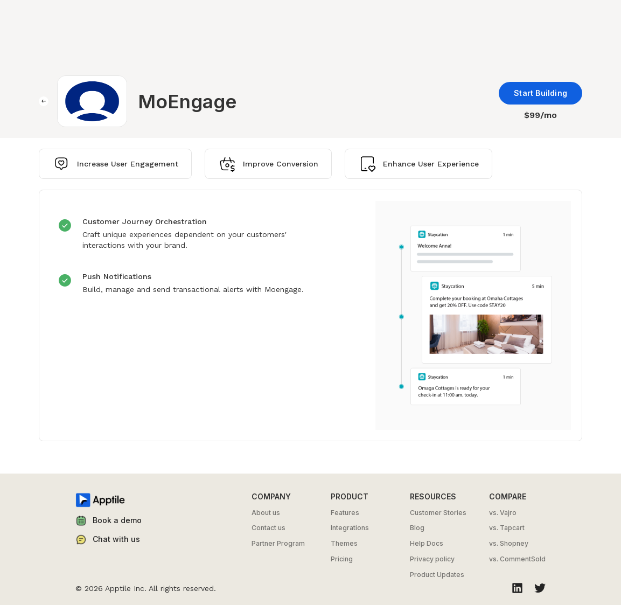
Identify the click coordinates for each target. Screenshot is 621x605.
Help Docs (426, 543)
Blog (417, 528)
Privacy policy (432, 559)
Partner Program (278, 543)
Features (345, 513)
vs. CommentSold (517, 559)
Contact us (268, 528)
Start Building (540, 93)
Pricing (342, 559)
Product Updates (437, 575)
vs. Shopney (508, 543)
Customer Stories (438, 513)
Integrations (350, 528)
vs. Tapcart (507, 528)
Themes (344, 543)
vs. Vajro (503, 513)
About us (266, 513)
